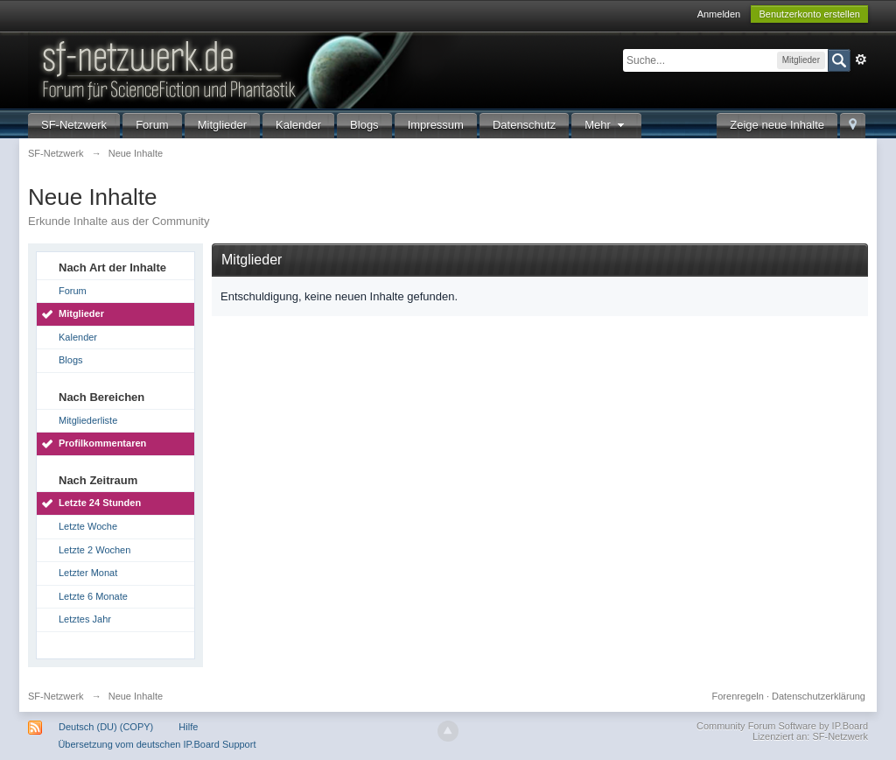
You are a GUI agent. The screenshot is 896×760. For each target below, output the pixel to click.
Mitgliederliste (88, 420)
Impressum (436, 124)
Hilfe (188, 726)
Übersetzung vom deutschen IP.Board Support (157, 744)
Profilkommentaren (102, 443)
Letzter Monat (88, 572)
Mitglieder (222, 124)
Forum (152, 124)
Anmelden (719, 14)
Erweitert (861, 60)
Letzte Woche (88, 526)
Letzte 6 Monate (93, 596)
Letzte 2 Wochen (94, 550)
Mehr (606, 124)
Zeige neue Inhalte (777, 124)
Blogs (364, 124)
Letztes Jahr (85, 619)
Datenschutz (524, 124)
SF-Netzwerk (74, 124)
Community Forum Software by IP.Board (782, 726)
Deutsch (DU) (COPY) (106, 726)
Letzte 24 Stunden (100, 502)
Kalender (298, 124)
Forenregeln (738, 696)
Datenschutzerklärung (818, 696)
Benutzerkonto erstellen (809, 14)
